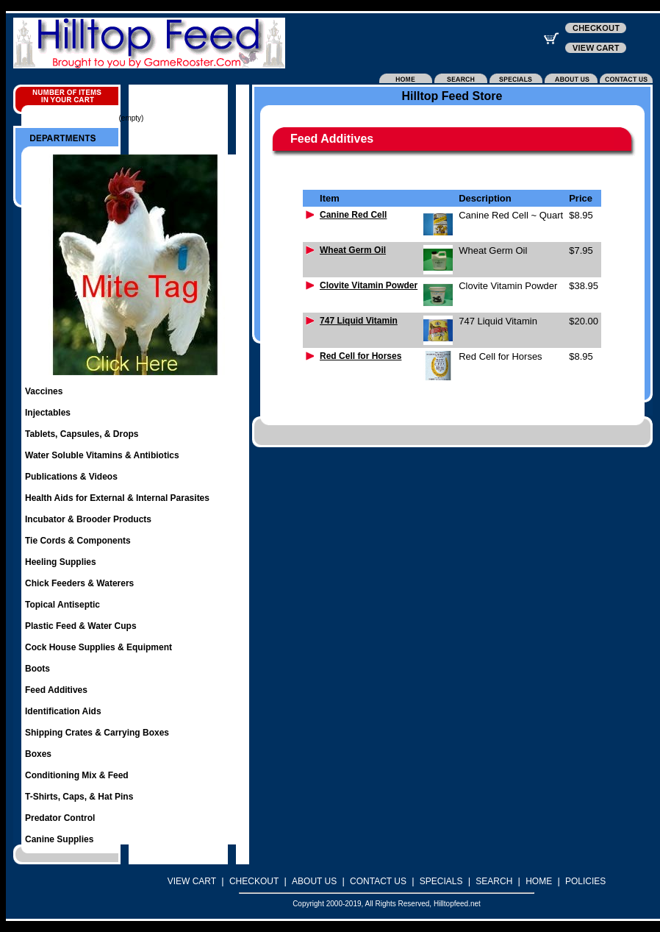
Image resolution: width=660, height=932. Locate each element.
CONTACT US (378, 881)
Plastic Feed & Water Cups (81, 626)
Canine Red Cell (353, 215)
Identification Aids (63, 711)
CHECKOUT (254, 881)
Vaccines (43, 391)
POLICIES (585, 881)
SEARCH (494, 881)
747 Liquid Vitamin (359, 321)
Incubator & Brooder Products (88, 519)
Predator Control (60, 818)
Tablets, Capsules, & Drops (81, 434)
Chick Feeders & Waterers (79, 583)
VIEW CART (192, 881)
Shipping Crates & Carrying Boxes (97, 733)
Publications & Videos (71, 477)
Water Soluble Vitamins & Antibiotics (102, 455)
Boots (37, 669)
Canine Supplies (59, 839)
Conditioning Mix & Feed (77, 775)
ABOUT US (314, 881)
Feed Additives (56, 690)
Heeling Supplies (60, 562)
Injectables (48, 413)
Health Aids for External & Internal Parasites (117, 498)
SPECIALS (441, 881)
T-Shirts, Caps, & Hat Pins (79, 797)
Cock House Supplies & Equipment (98, 647)
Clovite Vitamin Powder (368, 285)
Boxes (38, 754)
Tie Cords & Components (78, 541)
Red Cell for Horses (360, 356)
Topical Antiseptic (62, 605)
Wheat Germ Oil (353, 250)
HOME (539, 881)
